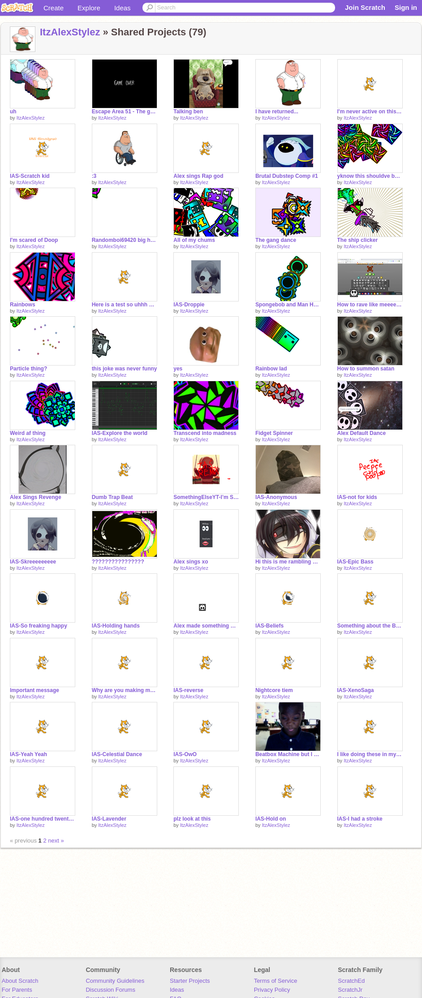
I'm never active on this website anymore (370, 111)
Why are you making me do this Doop (124, 690)
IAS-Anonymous (276, 497)
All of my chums (194, 240)
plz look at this (192, 819)
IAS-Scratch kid (30, 176)
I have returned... (276, 111)
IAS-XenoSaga (355, 690)
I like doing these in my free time (370, 754)
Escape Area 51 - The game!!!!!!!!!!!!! (124, 111)
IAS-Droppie (188, 304)
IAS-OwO (185, 754)
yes (177, 369)
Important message (34, 690)
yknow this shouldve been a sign (370, 176)
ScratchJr (350, 989)
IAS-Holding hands (116, 626)
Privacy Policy (272, 989)
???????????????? (118, 562)
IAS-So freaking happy (38, 626)
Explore (89, 8)
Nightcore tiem (274, 690)
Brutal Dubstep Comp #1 (286, 176)
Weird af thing (28, 433)
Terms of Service (275, 980)
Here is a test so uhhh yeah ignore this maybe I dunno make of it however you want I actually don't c (124, 304)
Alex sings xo (190, 562)
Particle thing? (28, 369)
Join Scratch (365, 7)
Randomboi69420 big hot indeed (124, 240)
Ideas (122, 8)
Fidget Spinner (274, 433)
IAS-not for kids (357, 497)
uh (13, 111)
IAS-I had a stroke (360, 819)
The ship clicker (357, 240)
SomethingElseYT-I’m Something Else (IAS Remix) (206, 497)
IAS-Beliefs (269, 626)
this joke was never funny (124, 369)
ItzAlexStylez (70, 32)
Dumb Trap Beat (112, 497)
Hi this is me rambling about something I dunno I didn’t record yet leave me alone (288, 562)
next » (56, 840)
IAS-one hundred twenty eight (42, 819)
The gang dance (275, 240)
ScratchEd (351, 980)
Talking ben (188, 111)
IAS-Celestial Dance (117, 754)
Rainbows (22, 304)
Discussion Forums (110, 989)
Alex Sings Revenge (35, 497)
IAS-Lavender (109, 819)
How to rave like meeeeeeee (370, 304)
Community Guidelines (115, 980)
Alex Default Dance (361, 433)
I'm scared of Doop (34, 240)
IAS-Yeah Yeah (28, 754)
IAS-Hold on (270, 819)
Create (53, 8)
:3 (94, 176)
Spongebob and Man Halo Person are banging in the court (288, 304)
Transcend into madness (205, 433)
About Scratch (20, 980)
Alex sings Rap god (198, 176)
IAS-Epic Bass (355, 562)
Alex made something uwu (206, 626)
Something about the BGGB (370, 626)
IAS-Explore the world (120, 433)
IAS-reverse (188, 690)
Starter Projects (190, 980)
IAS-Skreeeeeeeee (33, 562)
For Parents (17, 989)
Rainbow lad (271, 369)
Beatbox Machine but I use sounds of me (288, 754)
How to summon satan (366, 369)
